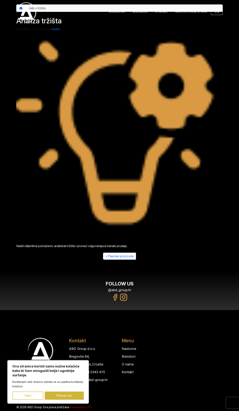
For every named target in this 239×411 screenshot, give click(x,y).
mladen (55, 29)
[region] (48, 382)
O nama (161, 11)
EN (217, 12)
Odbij (27, 395)
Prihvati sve (64, 395)
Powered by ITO (81, 407)
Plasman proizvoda (121, 256)
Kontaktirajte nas (191, 11)
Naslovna (117, 11)
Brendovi (140, 11)
